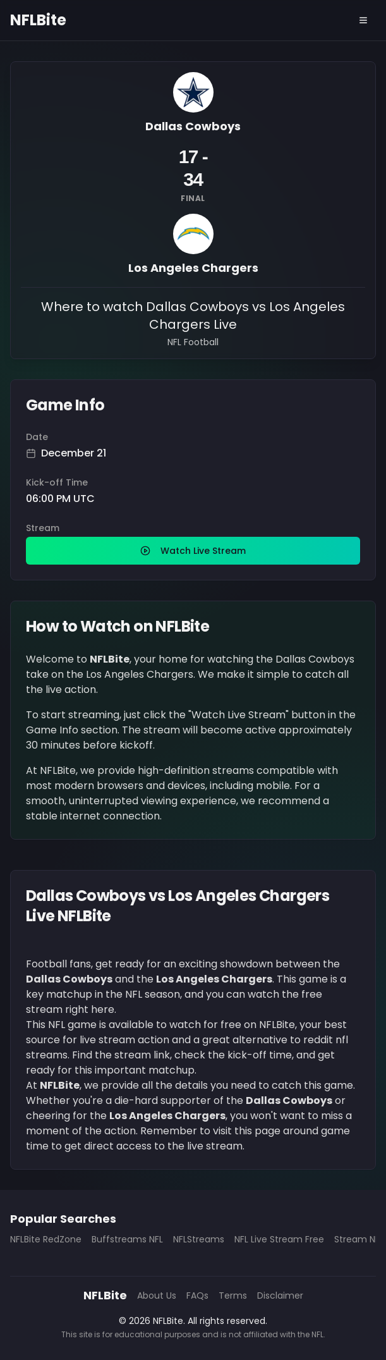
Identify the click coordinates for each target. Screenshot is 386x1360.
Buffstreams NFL (127, 1239)
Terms (233, 1295)
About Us (156, 1295)
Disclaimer (280, 1295)
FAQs (197, 1295)
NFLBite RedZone (45, 1239)
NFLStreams (198, 1239)
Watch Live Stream (193, 550)
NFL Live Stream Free (279, 1239)
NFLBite (38, 20)
